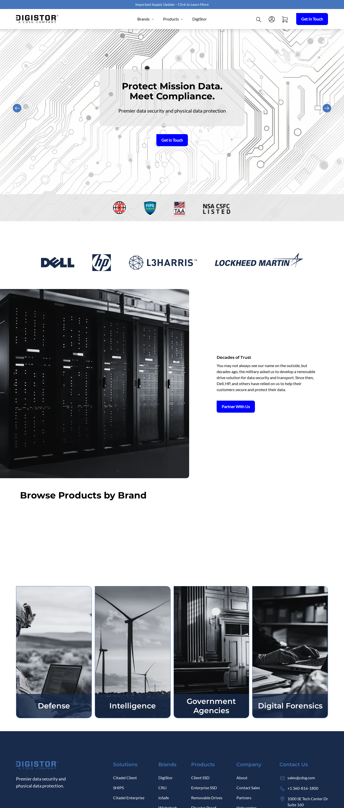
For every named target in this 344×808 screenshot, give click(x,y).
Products (173, 19)
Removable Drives (206, 797)
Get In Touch (312, 19)
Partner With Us (236, 406)
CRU (162, 787)
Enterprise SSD (204, 787)
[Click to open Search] (258, 19)
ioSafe (163, 797)
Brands (145, 19)
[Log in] (271, 19)
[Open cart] (284, 19)
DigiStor (199, 19)
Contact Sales (248, 787)
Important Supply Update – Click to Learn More (172, 4)
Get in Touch (172, 140)
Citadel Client (125, 777)
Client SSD (200, 777)
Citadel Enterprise (128, 797)
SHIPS (118, 787)
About (241, 777)
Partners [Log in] (243, 797)
